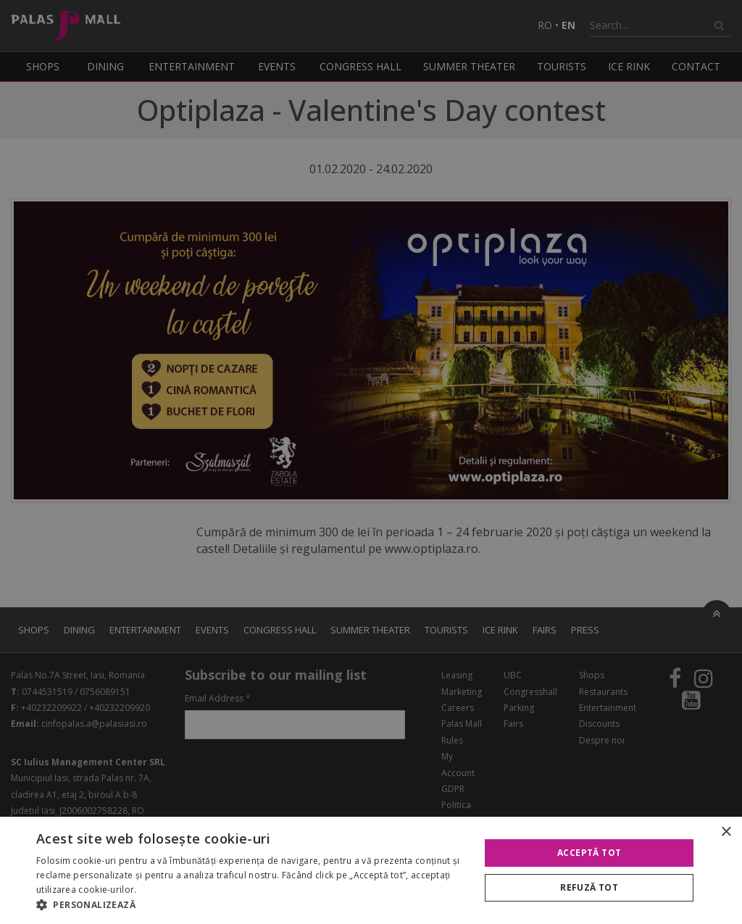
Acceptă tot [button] (589, 852)
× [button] (725, 832)
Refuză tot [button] (589, 887)
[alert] (371, 462)
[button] (251, 905)
